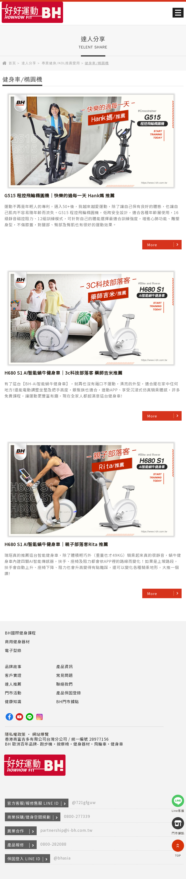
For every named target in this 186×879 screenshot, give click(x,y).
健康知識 (13, 701)
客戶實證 (13, 675)
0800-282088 (53, 844)
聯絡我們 (64, 684)
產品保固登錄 (68, 693)
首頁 (12, 63)
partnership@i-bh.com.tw (66, 830)
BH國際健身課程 (20, 633)
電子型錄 (13, 650)
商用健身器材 (17, 641)
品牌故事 (13, 666)
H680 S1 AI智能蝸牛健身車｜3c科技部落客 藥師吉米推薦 (63, 372)
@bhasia (62, 858)
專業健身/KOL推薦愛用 (61, 63)
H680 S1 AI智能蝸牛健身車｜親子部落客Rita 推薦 (56, 544)
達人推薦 (13, 684)
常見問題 (64, 675)
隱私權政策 (15, 734)
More (152, 244)
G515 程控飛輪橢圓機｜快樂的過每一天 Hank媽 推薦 (59, 195)
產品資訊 (64, 666)
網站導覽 (40, 734)
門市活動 (13, 693)
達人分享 (29, 63)
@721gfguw (84, 802)
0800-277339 (77, 816)
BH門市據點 (67, 701)
